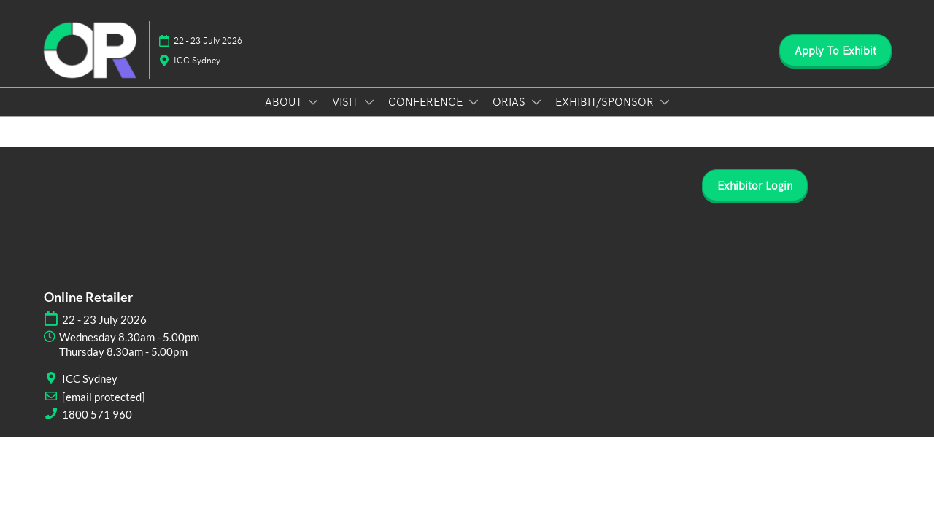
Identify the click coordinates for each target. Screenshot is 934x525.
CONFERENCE (427, 101)
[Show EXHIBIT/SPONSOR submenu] (664, 102)
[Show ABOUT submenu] (313, 102)
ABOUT (285, 101)
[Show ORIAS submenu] (536, 102)
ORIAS (510, 101)
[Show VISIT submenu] (369, 102)
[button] (835, 50)
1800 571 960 (97, 414)
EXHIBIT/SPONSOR (606, 101)
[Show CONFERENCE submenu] (473, 102)
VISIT (346, 101)
